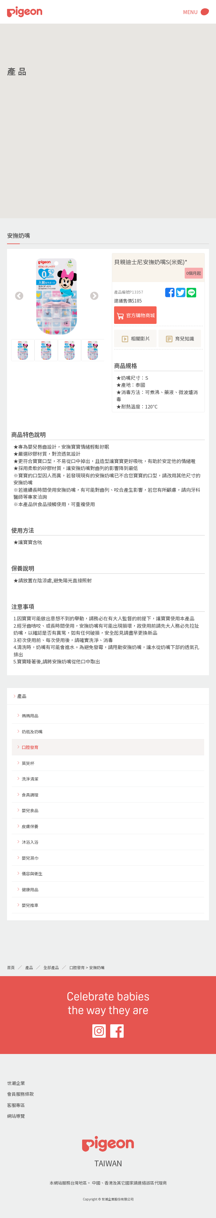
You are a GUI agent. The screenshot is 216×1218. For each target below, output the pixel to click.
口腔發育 (30, 747)
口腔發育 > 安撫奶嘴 (86, 967)
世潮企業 (16, 1083)
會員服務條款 (20, 1094)
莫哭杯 (28, 763)
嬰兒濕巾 (30, 858)
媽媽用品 (30, 716)
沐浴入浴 (30, 842)
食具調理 (30, 795)
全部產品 (51, 967)
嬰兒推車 (30, 905)
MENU (190, 12)
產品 (21, 696)
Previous (19, 296)
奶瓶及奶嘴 (32, 732)
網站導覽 (16, 1116)
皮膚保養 (30, 826)
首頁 (11, 967)
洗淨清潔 (30, 779)
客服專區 (16, 1105)
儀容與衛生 (32, 874)
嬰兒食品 (30, 810)
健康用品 (30, 889)
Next (94, 296)
